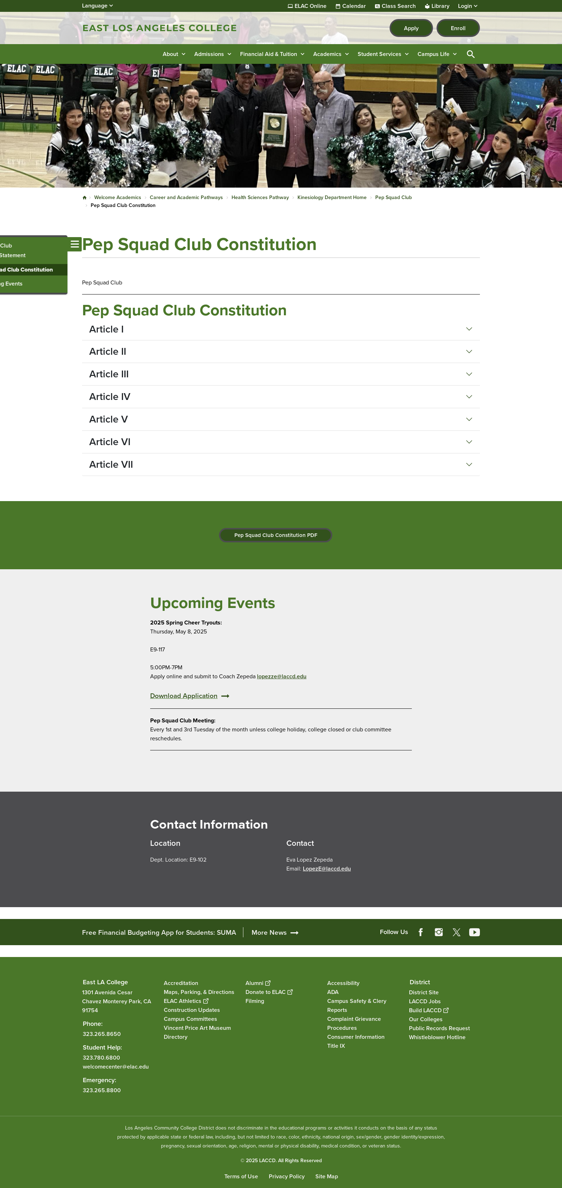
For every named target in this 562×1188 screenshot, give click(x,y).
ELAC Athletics (186, 1001)
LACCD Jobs (425, 1001)
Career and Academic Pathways (186, 197)
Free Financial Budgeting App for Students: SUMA (159, 932)
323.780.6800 (101, 1057)
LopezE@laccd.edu (327, 868)
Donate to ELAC (269, 992)
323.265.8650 (102, 1033)
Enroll (458, 28)
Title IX (336, 1046)
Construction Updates (192, 1010)
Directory (175, 1037)
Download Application (184, 695)
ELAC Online (311, 6)
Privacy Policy (287, 1176)
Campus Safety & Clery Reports (356, 1005)
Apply (411, 28)
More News (269, 932)
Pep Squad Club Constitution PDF (275, 535)
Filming (255, 1001)
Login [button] (465, 6)
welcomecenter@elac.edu (116, 1066)
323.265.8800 (102, 1090)
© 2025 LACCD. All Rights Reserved (281, 1160)
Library (440, 6)
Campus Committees (190, 1019)
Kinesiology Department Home (332, 197)
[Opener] (555, 927)
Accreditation (181, 983)
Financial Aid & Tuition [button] (268, 54)
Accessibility (343, 983)
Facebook (420, 932)
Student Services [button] (379, 54)
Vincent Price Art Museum (197, 1028)
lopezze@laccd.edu (281, 676)
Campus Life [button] (433, 54)
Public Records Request (439, 1028)
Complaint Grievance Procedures (354, 1023)
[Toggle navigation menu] (7, 244)
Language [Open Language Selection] (95, 5)
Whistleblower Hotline (437, 1037)
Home (84, 197)
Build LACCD (428, 1010)
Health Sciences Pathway (260, 197)
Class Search (399, 6)
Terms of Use (241, 1176)
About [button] (170, 54)
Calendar (354, 6)
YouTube (474, 932)
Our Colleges (426, 1019)
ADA (333, 992)
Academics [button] (327, 54)
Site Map (326, 1176)
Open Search (471, 54)
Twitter (456, 932)
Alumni (258, 983)
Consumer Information (356, 1037)
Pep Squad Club (393, 197)
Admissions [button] (209, 54)
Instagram (438, 932)
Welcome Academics (117, 197)
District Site (424, 992)
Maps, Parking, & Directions (199, 992)
